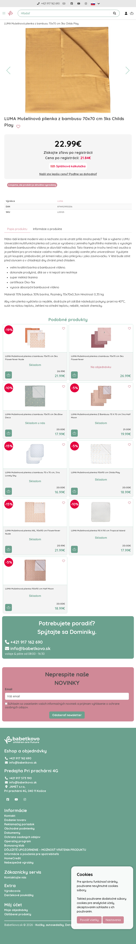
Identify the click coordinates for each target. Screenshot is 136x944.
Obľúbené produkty (17, 914)
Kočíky (39, 925)
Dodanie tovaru (15, 820)
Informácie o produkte (47, 229)
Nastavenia (113, 920)
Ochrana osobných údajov (22, 837)
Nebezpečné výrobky (18, 862)
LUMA (60, 201)
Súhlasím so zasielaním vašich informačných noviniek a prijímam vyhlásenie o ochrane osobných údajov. (62, 705)
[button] (4, 13)
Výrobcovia (12, 891)
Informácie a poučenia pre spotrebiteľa (31, 854)
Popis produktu (17, 229)
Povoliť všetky (89, 920)
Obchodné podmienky (19, 828)
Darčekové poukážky (18, 895)
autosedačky (55, 925)
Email (8, 689)
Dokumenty (12, 832)
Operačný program (17, 841)
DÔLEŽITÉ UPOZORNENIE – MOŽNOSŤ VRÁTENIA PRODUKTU (45, 849)
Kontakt (9, 815)
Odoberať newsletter (67, 715)
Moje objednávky (16, 910)
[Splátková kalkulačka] (68, 166)
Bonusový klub (14, 845)
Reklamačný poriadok (19, 824)
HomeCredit (12, 858)
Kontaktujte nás (15, 877)
